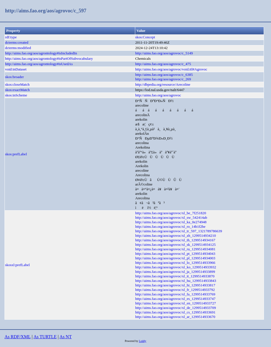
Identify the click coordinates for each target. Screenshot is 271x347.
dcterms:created (16, 42)
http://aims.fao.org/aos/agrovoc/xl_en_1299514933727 (175, 303)
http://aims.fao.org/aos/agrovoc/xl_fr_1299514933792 (175, 290)
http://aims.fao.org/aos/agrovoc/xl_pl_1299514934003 (175, 258)
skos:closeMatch (17, 84)
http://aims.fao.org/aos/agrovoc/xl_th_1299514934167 (175, 240)
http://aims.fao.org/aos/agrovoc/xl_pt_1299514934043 (175, 253)
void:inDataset (16, 69)
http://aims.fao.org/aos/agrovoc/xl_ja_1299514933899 (175, 271)
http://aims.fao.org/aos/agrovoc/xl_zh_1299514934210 (175, 235)
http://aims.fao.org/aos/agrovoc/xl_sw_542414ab (171, 217)
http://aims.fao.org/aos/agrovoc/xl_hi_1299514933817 (175, 285)
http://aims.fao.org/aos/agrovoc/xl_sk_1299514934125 (175, 244)
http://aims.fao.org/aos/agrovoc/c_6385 (164, 74)
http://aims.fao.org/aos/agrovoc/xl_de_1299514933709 (175, 308)
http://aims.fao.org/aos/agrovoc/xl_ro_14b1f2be (170, 226)
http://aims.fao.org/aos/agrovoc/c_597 (45, 11)
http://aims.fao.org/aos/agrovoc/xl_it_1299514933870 (175, 276)
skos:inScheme (16, 95)
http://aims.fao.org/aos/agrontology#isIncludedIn (41, 53)
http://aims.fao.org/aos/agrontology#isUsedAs (39, 64)
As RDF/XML (17, 336)
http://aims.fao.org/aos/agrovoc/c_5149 (164, 53)
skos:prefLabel (16, 154)
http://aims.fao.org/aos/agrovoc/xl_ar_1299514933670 (175, 317)
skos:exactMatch (17, 90)
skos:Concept (145, 37)
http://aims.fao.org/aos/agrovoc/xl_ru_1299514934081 (175, 249)
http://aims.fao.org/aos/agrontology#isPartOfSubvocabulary (49, 58)
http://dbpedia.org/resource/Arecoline (162, 84)
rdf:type (11, 37)
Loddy (142, 340)
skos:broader (14, 77)
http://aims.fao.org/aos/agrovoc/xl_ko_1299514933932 (175, 267)
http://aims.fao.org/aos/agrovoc (158, 95)
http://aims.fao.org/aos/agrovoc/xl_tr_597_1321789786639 (178, 231)
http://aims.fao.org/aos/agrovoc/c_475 (163, 64)
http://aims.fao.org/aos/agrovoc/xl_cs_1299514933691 (175, 312)
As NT (66, 336)
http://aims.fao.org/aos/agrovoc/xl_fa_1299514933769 (175, 294)
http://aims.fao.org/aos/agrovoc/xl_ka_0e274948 (171, 222)
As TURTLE (45, 336)
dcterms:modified (18, 48)
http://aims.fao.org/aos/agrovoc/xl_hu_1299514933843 (175, 281)
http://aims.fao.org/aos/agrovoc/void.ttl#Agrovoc (171, 69)
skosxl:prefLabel (17, 265)
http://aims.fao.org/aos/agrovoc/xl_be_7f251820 (170, 213)
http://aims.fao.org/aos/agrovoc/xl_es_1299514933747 (175, 299)
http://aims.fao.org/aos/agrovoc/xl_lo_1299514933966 (175, 262)
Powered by (132, 340)
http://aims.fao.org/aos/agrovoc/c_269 (163, 79)
